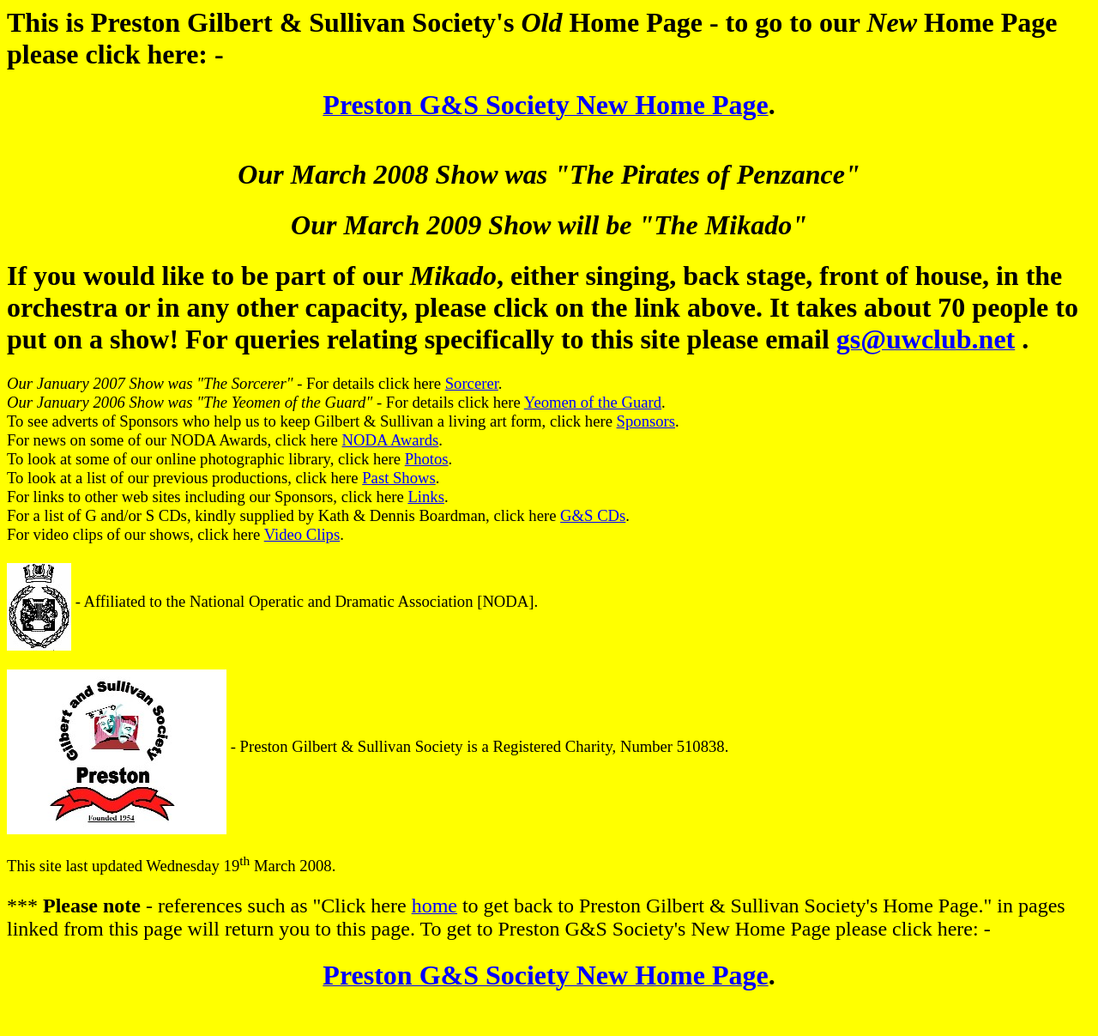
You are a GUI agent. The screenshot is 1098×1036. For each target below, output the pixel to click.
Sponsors (646, 421)
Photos (427, 459)
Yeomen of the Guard (592, 402)
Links (425, 497)
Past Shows (399, 478)
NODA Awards (390, 440)
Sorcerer (471, 383)
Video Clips (302, 534)
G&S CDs (592, 515)
